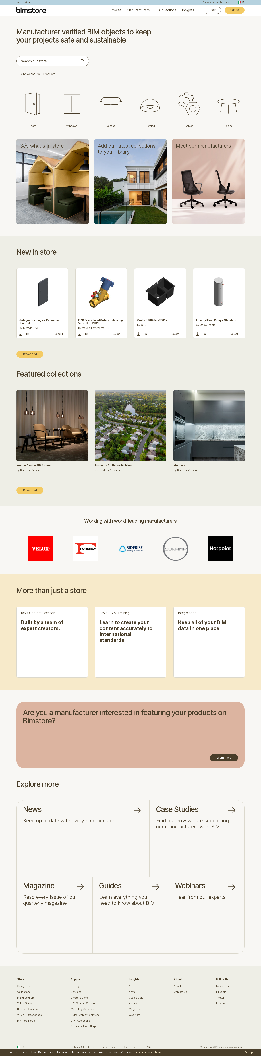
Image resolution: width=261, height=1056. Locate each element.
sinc (18, 2)
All (130, 986)
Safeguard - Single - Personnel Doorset (98, 322)
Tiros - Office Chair (31, 320)
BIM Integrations (80, 1020)
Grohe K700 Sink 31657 (211, 320)
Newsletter (222, 986)
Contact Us (180, 991)
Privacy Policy (109, 1047)
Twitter (220, 997)
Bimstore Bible (79, 997)
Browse (115, 10)
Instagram (222, 1003)
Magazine (135, 1009)
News (132, 991)
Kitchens (179, 465)
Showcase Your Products (216, 2)
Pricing (75, 986)
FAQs (148, 1047)
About (177, 986)
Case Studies (137, 997)
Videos (133, 1003)
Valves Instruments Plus (155, 327)
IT (241, 2)
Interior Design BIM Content (34, 465)
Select (57, 334)
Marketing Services (82, 1009)
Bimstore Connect (27, 1009)
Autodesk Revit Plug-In (84, 1026)
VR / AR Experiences (29, 1014)
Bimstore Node (26, 1020)
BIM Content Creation (83, 1003)
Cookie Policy (131, 1047)
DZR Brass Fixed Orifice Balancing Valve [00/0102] (159, 322)
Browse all (30, 354)
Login (212, 10)
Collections (168, 10)
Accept (249, 1052)
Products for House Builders (113, 465)
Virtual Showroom (27, 1003)
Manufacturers (138, 10)
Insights (188, 10)
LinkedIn (221, 991)
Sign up (235, 10)
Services (76, 991)
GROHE (204, 324)
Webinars (134, 1014)
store (28, 2)
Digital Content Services (85, 1014)
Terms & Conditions (84, 1047)
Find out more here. (149, 1052)
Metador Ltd (89, 327)
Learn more (223, 757)
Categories (23, 986)
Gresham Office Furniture (38, 324)
